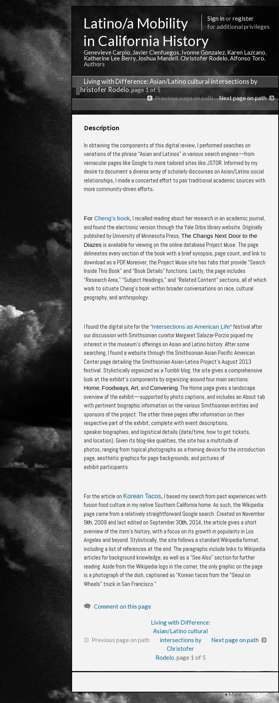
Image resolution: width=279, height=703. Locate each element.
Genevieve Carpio (107, 52)
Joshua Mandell (158, 58)
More (235, 694)
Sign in (215, 18)
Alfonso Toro (247, 58)
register (243, 18)
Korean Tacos (142, 496)
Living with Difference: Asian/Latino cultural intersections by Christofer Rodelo (180, 640)
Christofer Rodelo (204, 58)
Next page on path (243, 97)
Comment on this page (122, 606)
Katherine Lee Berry (110, 58)
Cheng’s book (112, 218)
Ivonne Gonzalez (203, 52)
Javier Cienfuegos (155, 52)
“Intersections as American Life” (191, 326)
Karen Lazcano (246, 52)
